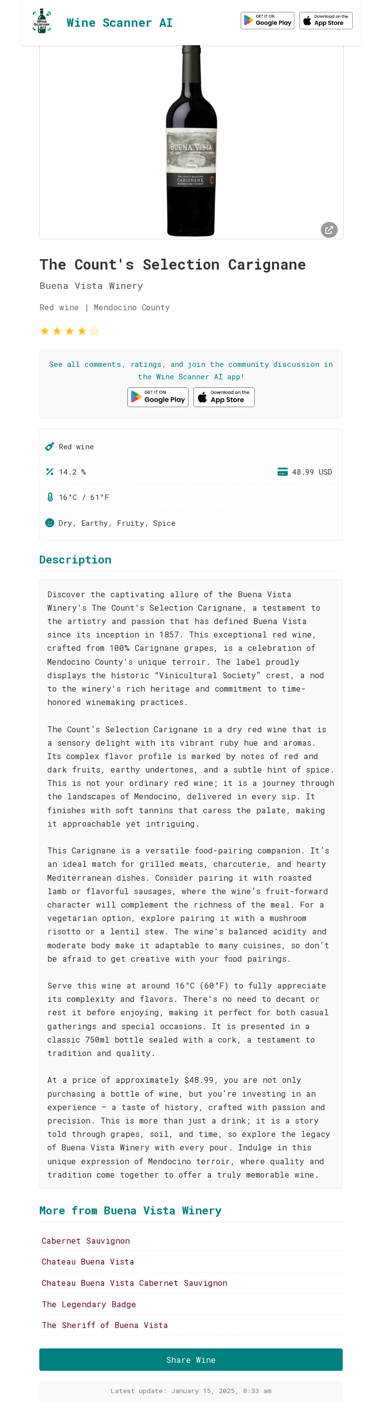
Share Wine (191, 1359)
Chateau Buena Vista (88, 1261)
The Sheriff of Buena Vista (105, 1325)
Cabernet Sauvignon (86, 1240)
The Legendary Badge (89, 1304)
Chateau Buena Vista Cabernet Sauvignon (134, 1282)
